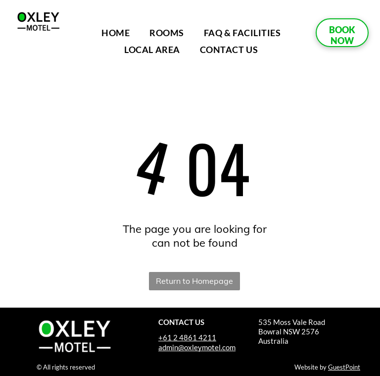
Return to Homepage (194, 281)
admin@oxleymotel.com (197, 347)
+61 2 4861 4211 (187, 337)
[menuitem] (116, 33)
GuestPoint (344, 367)
